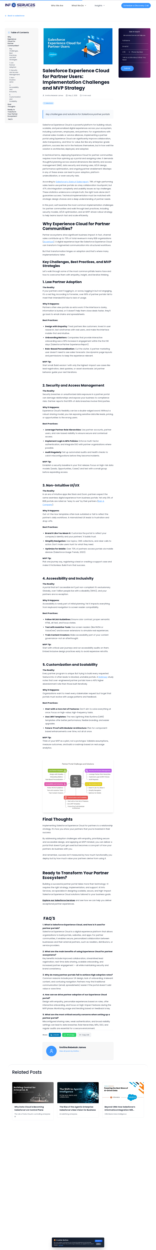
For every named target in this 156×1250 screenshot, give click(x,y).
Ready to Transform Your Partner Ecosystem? (13, 113)
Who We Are (57, 5)
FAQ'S (10, 119)
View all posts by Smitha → (70, 1051)
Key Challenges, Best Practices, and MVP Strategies (13, 54)
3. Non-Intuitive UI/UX (12, 80)
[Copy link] (84, 1035)
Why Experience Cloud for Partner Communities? (13, 41)
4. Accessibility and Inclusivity (14, 88)
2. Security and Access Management (14, 72)
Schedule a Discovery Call (136, 5)
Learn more (61, 1245)
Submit (127, 68)
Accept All (98, 1240)
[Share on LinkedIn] (55, 1035)
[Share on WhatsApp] (69, 1035)
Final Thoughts (12, 105)
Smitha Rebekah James (72, 1047)
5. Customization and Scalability (14, 98)
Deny (98, 1244)
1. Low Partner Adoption (13, 65)
